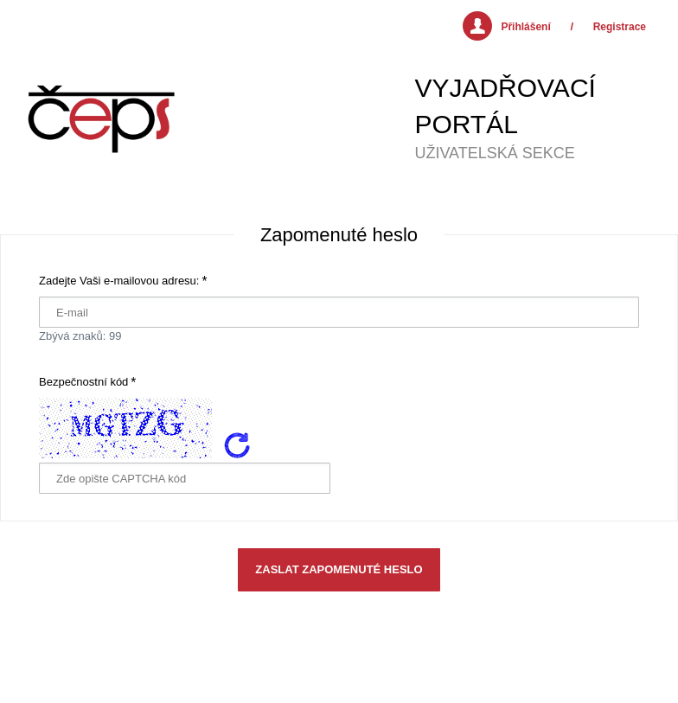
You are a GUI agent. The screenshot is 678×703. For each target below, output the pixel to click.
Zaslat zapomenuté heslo (338, 569)
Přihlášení (525, 27)
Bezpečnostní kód (83, 381)
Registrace (619, 27)
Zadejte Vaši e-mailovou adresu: (119, 280)
